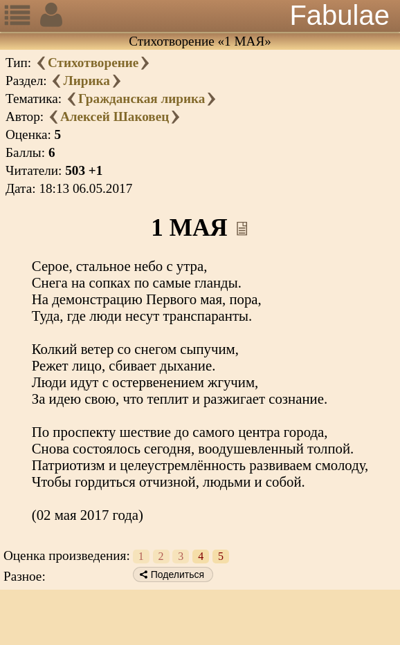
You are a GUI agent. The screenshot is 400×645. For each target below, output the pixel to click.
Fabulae (339, 15)
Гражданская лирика (142, 98)
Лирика (86, 80)
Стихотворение (93, 62)
